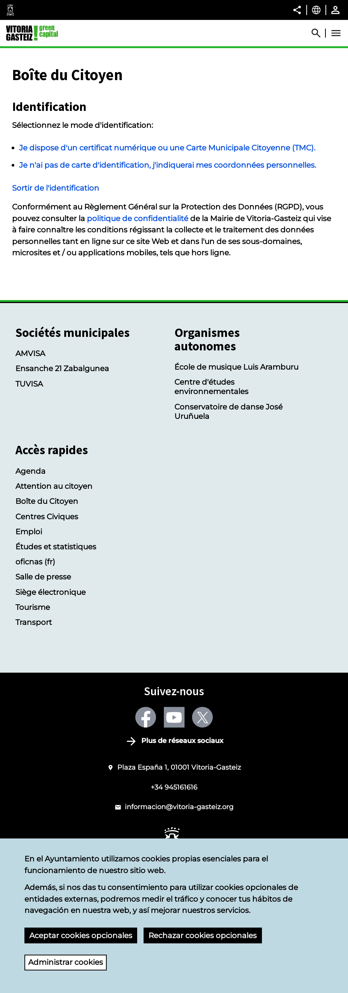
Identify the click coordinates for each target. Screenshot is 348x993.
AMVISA (30, 353)
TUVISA (29, 383)
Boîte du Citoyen (46, 501)
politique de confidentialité (137, 218)
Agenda (30, 471)
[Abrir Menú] (336, 33)
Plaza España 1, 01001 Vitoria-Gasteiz (179, 767)
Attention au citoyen (53, 486)
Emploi (28, 531)
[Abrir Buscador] (319, 33)
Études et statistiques (55, 546)
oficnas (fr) (35, 561)
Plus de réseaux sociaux (182, 741)
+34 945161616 (174, 787)
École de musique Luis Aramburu (236, 366)
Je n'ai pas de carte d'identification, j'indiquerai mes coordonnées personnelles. (167, 165)
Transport (33, 622)
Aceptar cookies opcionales (80, 935)
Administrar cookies (65, 962)
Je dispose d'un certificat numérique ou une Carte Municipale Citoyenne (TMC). (167, 147)
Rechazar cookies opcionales (202, 935)
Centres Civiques (46, 516)
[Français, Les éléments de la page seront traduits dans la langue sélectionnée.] (316, 10)
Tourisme (32, 607)
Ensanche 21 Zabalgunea (62, 368)
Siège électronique (50, 592)
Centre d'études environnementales (211, 386)
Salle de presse (43, 576)
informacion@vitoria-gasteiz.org (179, 807)
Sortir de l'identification (55, 188)
